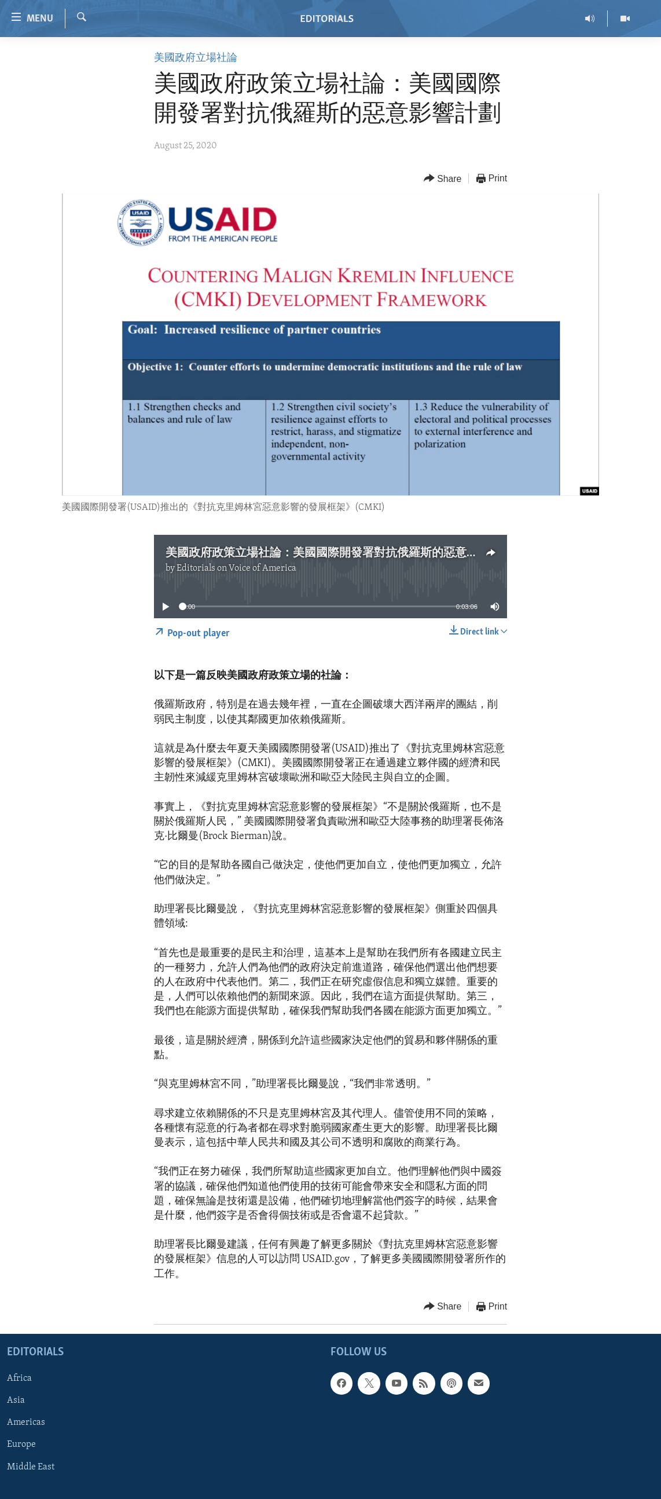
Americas (26, 1422)
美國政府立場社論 (195, 58)
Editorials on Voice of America (236, 568)
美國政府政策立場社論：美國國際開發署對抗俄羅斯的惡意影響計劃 (339, 553)
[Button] (443, 179)
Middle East (30, 1466)
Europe (21, 1444)
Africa (19, 1378)
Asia (16, 1400)
